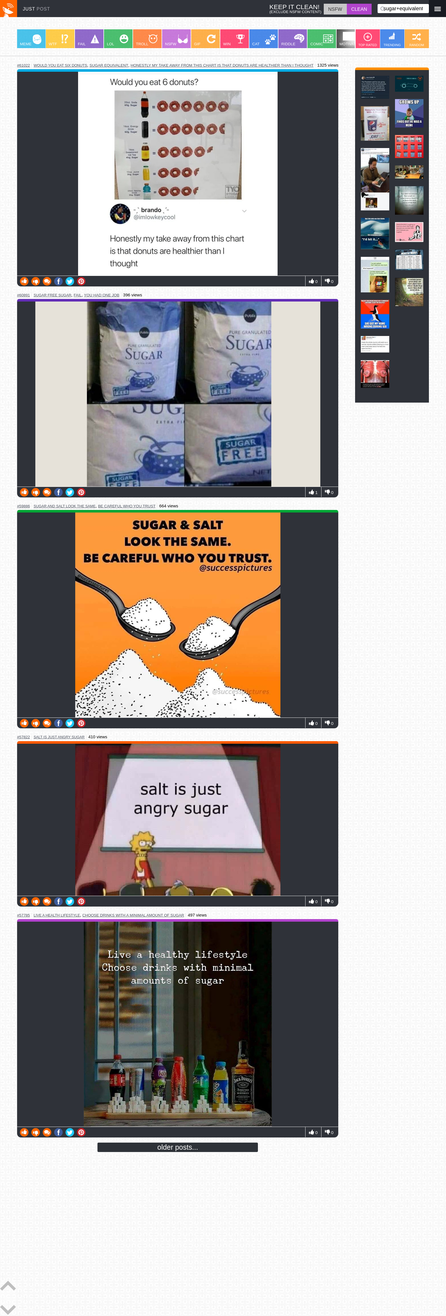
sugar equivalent (108, 65)
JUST (36, 9)
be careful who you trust (127, 506)
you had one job (101, 295)
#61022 (23, 65)
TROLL (146, 40)
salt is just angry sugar (59, 737)
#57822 (23, 737)
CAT (264, 40)
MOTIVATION (351, 39)
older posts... (177, 1147)
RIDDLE (292, 40)
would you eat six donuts (60, 65)
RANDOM (416, 40)
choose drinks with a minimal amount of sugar (133, 915)
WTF (58, 40)
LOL (117, 40)
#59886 (23, 506)
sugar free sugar (52, 295)
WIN (234, 40)
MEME (30, 40)
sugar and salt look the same (65, 506)
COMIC (321, 40)
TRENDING (392, 39)
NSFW (176, 40)
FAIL (88, 40)
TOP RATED (367, 40)
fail (78, 295)
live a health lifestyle (57, 915)
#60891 (23, 295)
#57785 (23, 915)
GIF (204, 40)
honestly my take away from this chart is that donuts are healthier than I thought (222, 65)
